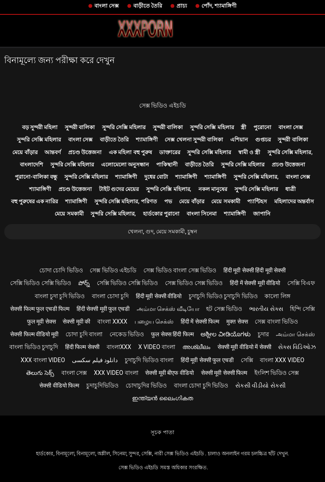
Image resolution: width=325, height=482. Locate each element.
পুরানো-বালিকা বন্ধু (36, 177)
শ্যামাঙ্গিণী (147, 139)
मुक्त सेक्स (237, 321)
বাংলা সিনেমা (202, 214)
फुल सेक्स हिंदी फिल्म (172, 334)
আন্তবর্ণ (52, 152)
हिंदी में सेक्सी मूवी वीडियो (255, 283)
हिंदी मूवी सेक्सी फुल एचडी (207, 360)
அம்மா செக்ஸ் (295, 334)
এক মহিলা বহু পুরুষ (130, 152)
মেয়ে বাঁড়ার (24, 152)
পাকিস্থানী (167, 164)
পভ (168, 201)
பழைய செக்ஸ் (154, 321)
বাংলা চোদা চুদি (110, 296)
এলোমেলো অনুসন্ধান (125, 164)
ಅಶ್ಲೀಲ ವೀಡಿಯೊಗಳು (225, 334)
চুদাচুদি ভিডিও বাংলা (149, 360)
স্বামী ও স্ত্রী (249, 152)
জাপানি (261, 214)
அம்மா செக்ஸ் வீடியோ (168, 308)
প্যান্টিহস (257, 201)
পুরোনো (262, 127)
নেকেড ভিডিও (127, 334)
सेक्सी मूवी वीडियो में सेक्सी (244, 346)
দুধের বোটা (156, 177)
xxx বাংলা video (43, 360)
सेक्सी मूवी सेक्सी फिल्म (224, 372)
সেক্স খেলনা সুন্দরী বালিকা (194, 139)
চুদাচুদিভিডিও (102, 385)
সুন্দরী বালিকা (80, 127)
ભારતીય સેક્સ (266, 308)
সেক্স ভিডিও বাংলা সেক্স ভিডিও (179, 270)
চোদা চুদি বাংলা (84, 334)
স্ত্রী (243, 127)
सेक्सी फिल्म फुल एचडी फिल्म (39, 308)
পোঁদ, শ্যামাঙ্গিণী (219, 6)
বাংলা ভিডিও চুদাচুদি (33, 346)
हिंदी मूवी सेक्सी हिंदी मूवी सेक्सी (254, 270)
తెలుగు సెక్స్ (40, 372)
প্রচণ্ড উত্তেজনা (85, 152)
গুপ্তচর (263, 139)
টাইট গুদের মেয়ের (119, 189)
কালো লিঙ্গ (277, 296)
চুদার (263, 334)
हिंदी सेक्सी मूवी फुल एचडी (103, 308)
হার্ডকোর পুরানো (161, 214)
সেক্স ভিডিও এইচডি (162, 105)
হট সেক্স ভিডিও (224, 308)
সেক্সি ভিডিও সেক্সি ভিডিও (40, 283)
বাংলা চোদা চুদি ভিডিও (201, 385)
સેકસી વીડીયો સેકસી (260, 385)
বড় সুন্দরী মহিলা (40, 127)
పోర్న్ (84, 283)
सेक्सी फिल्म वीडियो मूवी (34, 334)
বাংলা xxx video (282, 360)
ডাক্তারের (169, 152)
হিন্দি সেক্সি (302, 308)
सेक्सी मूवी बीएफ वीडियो (169, 372)
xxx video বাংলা (116, 372)
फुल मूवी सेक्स (41, 321)
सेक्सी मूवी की (76, 321)
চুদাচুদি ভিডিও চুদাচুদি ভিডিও (223, 296)
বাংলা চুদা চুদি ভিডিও (60, 296)
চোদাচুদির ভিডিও (146, 385)
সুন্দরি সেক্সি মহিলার (124, 127)
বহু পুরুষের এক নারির (34, 201)
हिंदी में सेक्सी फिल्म (200, 321)
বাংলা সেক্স (106, 6)
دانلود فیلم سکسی (95, 360)
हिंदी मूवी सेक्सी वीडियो (159, 296)
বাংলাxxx (119, 346)
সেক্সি (247, 360)
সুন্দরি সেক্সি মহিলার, (290, 152)
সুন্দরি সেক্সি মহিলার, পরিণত (125, 201)
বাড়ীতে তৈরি (147, 6)
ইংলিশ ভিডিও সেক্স (276, 372)
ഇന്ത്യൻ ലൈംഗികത (162, 398)
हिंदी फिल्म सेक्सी (82, 346)
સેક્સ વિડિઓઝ (296, 346)
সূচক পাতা (162, 432)
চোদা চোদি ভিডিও (61, 270)
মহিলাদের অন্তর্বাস (294, 201)
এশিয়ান (239, 139)
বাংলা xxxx (112, 321)
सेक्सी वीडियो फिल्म (59, 385)
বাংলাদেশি (31, 164)
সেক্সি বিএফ (301, 283)
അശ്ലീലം (196, 346)
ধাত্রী (290, 189)
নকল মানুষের (212, 189)
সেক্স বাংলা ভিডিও (276, 321)
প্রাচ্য (181, 6)
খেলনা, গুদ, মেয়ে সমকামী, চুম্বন (163, 231)
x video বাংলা (156, 346)
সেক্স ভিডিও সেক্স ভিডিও (194, 283)
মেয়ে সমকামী (225, 201)
